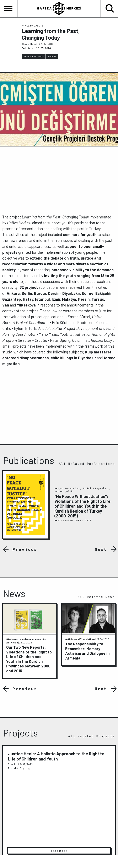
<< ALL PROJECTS (33, 25)
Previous (23, 549)
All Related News (96, 597)
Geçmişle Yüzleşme (34, 56)
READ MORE (58, 851)
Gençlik (52, 56)
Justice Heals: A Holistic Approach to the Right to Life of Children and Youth (56, 756)
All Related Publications (87, 464)
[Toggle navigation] (8, 8)
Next (101, 549)
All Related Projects (91, 736)
